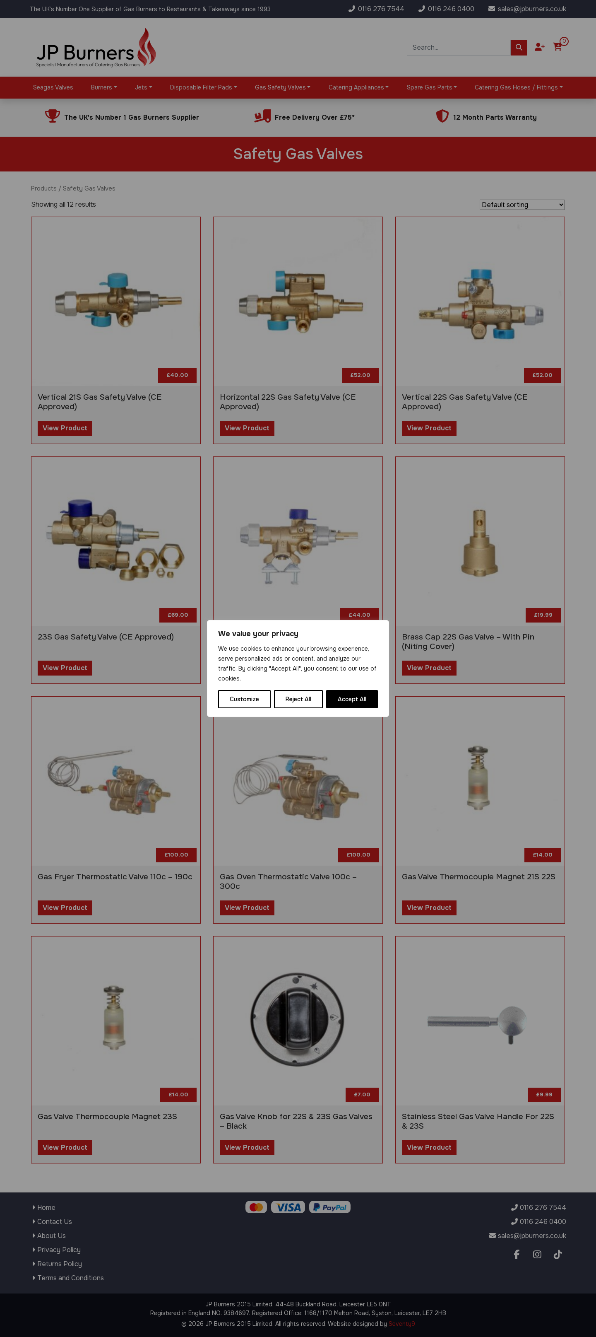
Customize (244, 699)
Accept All (352, 699)
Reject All (298, 699)
